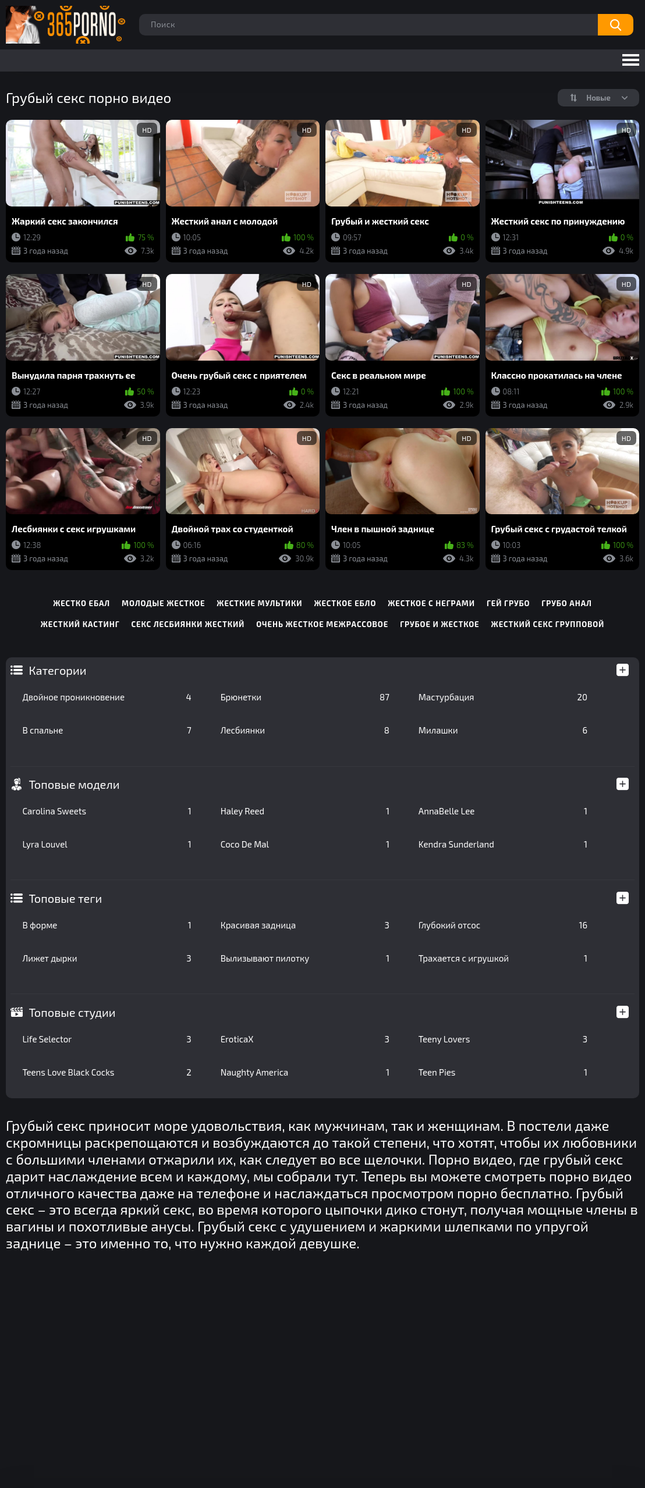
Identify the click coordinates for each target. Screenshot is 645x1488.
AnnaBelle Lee (503, 811)
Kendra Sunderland (503, 844)
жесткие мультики (259, 603)
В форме (106, 925)
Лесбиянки (305, 730)
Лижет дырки (106, 958)
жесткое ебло (345, 603)
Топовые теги (65, 898)
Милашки (503, 730)
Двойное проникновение (106, 697)
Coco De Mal (305, 844)
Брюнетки (305, 697)
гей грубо (508, 603)
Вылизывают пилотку (305, 958)
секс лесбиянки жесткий (188, 624)
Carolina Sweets (106, 811)
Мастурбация (503, 697)
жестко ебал (81, 603)
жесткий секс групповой (548, 624)
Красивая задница (305, 925)
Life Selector (106, 1039)
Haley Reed (305, 811)
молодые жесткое (163, 603)
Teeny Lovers (503, 1039)
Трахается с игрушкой (503, 958)
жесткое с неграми (431, 603)
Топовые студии (72, 1012)
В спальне (106, 730)
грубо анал (566, 603)
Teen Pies (503, 1072)
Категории (57, 670)
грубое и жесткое (439, 624)
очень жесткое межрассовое (322, 624)
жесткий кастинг (80, 624)
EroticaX (305, 1039)
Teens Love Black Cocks (106, 1072)
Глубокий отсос (503, 925)
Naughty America (305, 1072)
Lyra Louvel (106, 844)
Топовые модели (74, 784)
